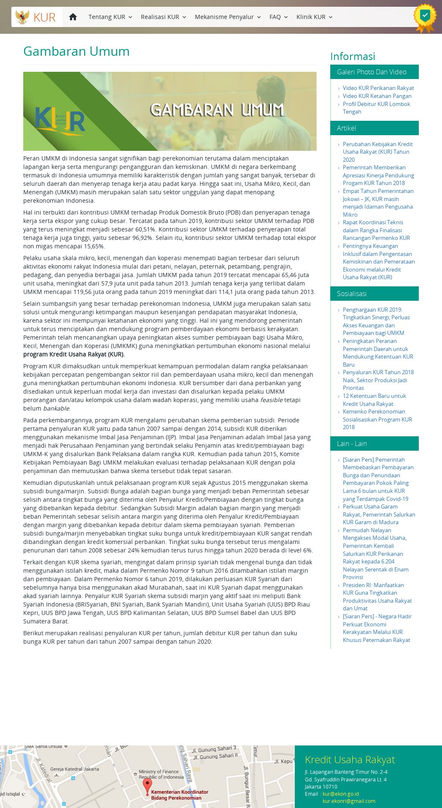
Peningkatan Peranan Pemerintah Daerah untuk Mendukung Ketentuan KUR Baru (378, 352)
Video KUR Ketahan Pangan (377, 96)
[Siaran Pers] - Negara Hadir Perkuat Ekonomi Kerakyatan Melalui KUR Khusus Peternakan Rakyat (377, 628)
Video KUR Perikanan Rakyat (378, 88)
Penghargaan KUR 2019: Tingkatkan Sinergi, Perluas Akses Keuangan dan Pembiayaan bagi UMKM (376, 321)
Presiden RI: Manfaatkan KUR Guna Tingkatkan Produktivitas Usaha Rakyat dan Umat (377, 596)
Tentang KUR (111, 16)
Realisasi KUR (164, 16)
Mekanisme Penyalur (228, 16)
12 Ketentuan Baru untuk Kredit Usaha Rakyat (374, 400)
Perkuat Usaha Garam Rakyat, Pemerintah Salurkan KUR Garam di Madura (379, 514)
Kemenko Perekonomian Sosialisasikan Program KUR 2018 (377, 419)
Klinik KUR (315, 16)
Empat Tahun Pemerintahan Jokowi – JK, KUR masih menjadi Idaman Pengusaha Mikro (378, 202)
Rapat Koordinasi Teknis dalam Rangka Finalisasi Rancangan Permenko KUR (376, 230)
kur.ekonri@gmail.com (349, 801)
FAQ (279, 16)
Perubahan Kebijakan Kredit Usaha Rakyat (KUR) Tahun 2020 (378, 151)
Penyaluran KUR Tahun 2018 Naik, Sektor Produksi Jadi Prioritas (378, 380)
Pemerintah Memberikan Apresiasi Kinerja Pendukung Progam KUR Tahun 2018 (378, 175)
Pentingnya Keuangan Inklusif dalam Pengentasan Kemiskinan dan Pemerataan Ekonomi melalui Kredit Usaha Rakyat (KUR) (379, 261)
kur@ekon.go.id (341, 793)
